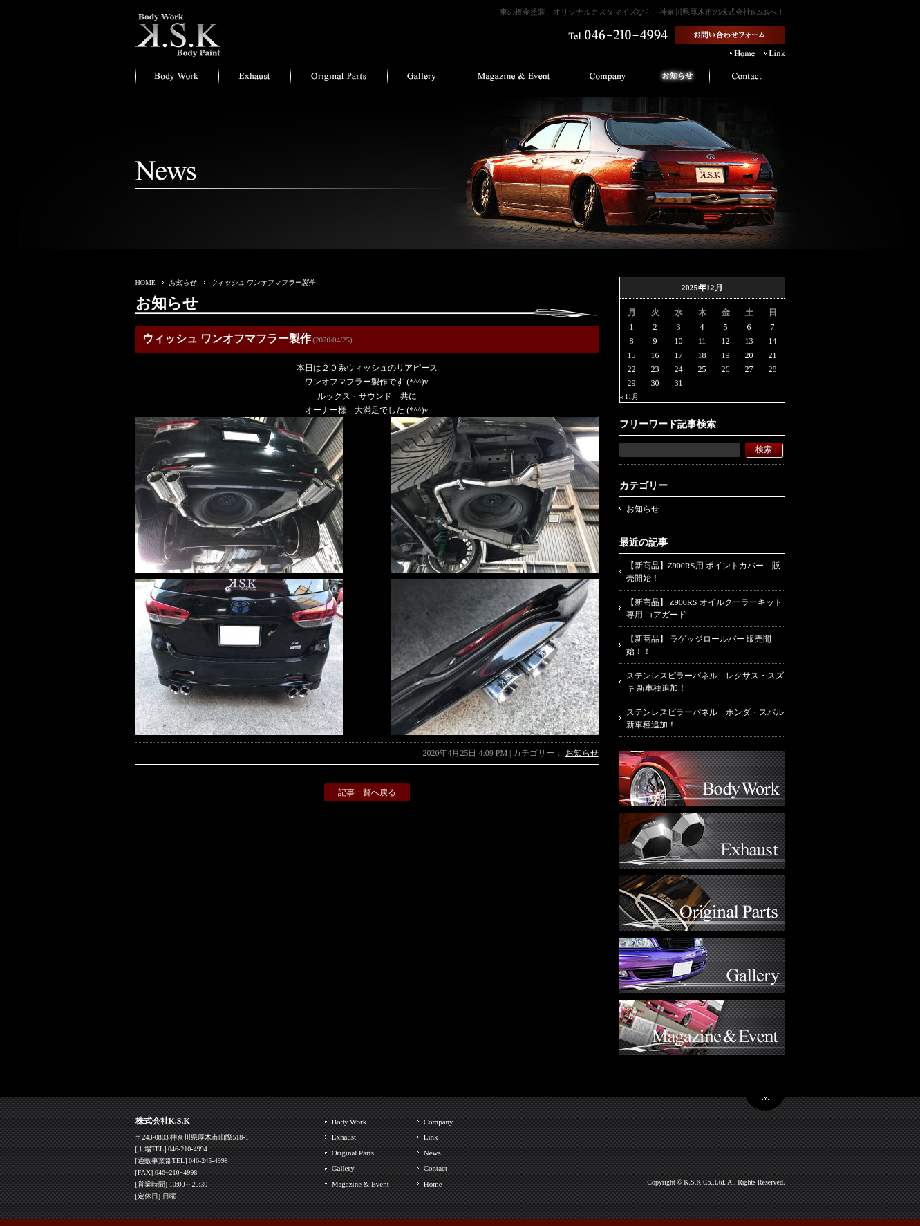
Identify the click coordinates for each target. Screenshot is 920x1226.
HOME (145, 282)
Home (433, 1184)
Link (431, 1137)
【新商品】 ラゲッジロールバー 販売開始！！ (698, 645)
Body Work (349, 1121)
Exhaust (344, 1137)
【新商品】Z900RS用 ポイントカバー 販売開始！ (703, 572)
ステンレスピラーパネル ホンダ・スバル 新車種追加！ (705, 718)
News (432, 1153)
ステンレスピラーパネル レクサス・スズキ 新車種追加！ (705, 682)
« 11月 (629, 396)
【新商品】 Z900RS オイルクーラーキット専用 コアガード (704, 608)
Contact (435, 1168)
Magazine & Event (360, 1184)
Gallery (343, 1168)
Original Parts (353, 1153)
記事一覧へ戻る (367, 792)
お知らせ (182, 282)
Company (438, 1121)
